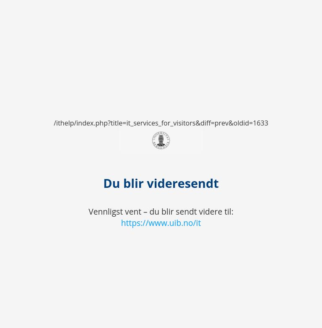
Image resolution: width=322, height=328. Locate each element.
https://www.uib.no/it (161, 222)
